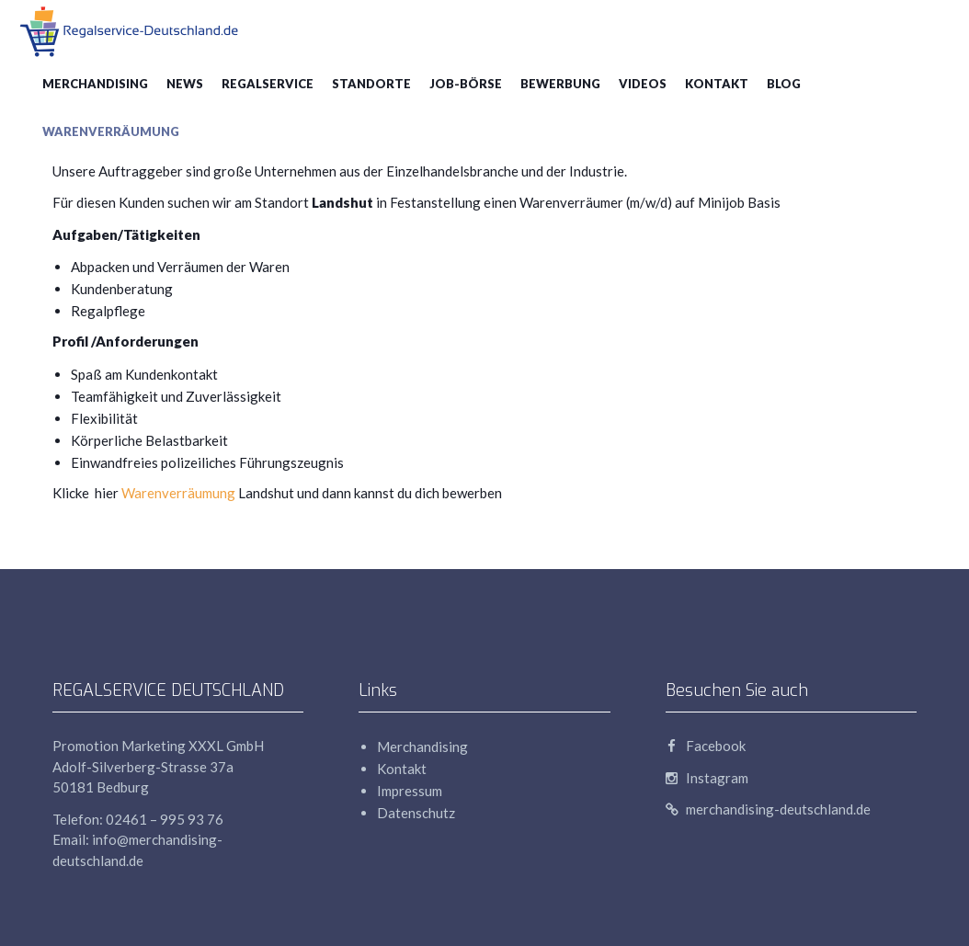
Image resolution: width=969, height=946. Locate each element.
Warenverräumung (110, 131)
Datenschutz (416, 812)
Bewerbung (560, 83)
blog (784, 83)
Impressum (409, 790)
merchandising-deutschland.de (768, 809)
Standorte (371, 83)
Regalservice (268, 83)
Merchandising (95, 83)
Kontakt (716, 83)
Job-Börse (465, 83)
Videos (643, 83)
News (184, 83)
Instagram (707, 777)
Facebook (706, 745)
